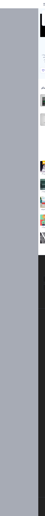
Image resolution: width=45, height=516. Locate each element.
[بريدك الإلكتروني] (22, 287)
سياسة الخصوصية (22, 338)
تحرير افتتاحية (27, 424)
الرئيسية (40, 11)
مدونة (29, 372)
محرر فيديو (28, 433)
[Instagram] (31, 512)
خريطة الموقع (24, 346)
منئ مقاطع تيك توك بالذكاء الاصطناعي (23, 471)
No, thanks (28, 21)
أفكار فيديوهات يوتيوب (28, 475)
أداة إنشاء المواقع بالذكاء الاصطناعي (24, 463)
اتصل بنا (25, 322)
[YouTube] (15, 512)
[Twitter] (21, 512)
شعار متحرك (27, 421)
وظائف (26, 326)
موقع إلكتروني (26, 394)
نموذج (29, 398)
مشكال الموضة (17, 245)
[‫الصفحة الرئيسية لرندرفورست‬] (39, 4)
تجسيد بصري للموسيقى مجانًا (22, 412)
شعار (29, 386)
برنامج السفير (24, 354)
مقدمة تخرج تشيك (37, 227)
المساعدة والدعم (23, 330)
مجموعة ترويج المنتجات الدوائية (12, 209)
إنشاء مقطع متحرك (25, 416)
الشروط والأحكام (23, 342)
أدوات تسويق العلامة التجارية (22, 368)
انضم (34, 297)
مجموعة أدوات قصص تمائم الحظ (12, 227)
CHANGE (13, 21)
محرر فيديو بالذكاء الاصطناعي (26, 455)
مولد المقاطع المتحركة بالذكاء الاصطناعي (22, 451)
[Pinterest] (26, 512)
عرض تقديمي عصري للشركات (34, 191)
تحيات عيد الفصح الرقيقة (35, 174)
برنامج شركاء (24, 350)
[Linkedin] (10, 512)
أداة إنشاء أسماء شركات (27, 467)
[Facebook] (35, 512)
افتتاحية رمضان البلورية (36, 209)
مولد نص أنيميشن (26, 429)
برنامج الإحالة (24, 334)
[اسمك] (22, 279)
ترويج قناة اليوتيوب (37, 245)
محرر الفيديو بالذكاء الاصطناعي (25, 447)
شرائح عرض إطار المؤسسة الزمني (11, 191)
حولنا (26, 318)
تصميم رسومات (26, 390)
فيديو (29, 382)
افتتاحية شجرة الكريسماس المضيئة (11, 174)
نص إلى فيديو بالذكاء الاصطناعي (25, 459)
